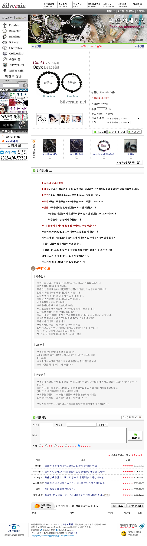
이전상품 (36, 46)
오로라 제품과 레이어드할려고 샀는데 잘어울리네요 (70, 472)
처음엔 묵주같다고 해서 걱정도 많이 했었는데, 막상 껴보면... (74, 483)
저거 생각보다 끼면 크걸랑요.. (59, 495)
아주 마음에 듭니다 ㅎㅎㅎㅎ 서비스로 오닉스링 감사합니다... (75, 489)
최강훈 (74, 539)
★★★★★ (84, 452)
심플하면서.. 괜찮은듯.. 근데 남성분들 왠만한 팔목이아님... (73, 501)
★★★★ (70, 452)
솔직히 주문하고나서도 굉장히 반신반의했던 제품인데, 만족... (75, 478)
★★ (49, 452)
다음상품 (139, 46)
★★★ (58, 452)
